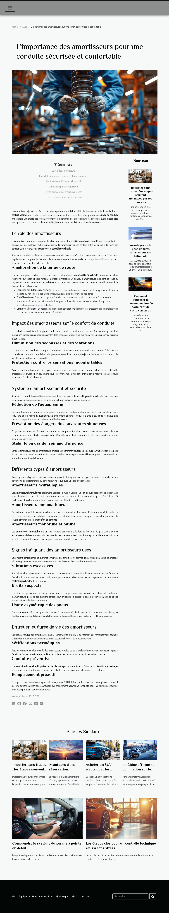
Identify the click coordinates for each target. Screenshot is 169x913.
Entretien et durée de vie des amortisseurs (63, 197)
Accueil (15, 26)
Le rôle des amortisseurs (63, 170)
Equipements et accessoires (35, 896)
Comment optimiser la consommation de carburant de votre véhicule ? (141, 303)
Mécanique (62, 896)
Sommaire (65, 164)
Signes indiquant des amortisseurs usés (63, 191)
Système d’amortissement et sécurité (63, 181)
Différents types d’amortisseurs (63, 186)
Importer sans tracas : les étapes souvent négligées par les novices (141, 195)
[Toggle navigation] (10, 8)
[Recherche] (130, 896)
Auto (24, 26)
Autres (85, 896)
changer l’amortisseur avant (100, 259)
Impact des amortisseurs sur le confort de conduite (63, 175)
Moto (75, 896)
